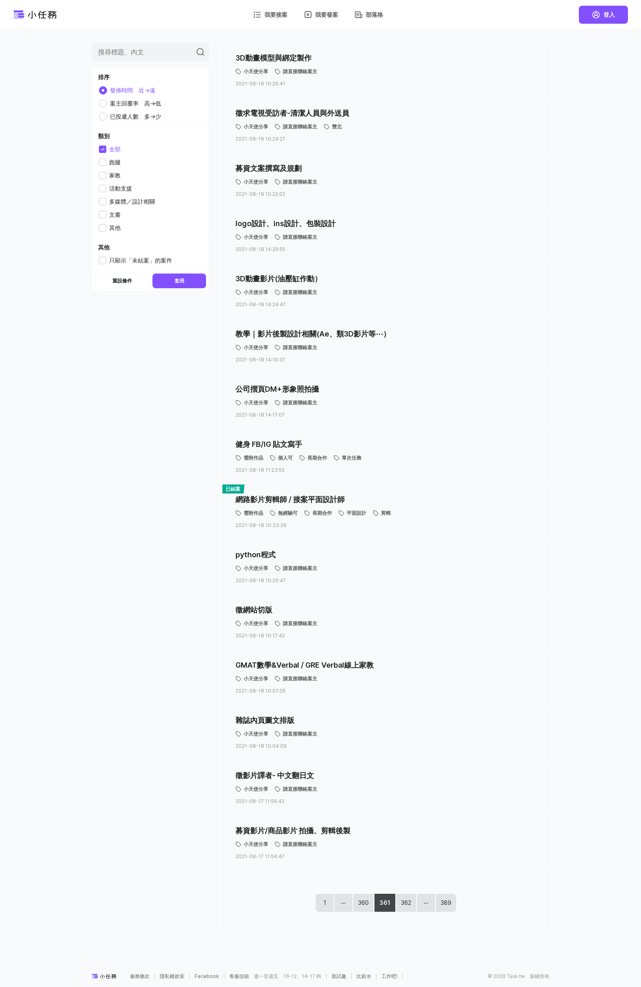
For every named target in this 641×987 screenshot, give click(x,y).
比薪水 (363, 976)
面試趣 (339, 976)
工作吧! (389, 976)
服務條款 (140, 976)
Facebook (207, 976)
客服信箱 (239, 976)
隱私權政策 (172, 976)
